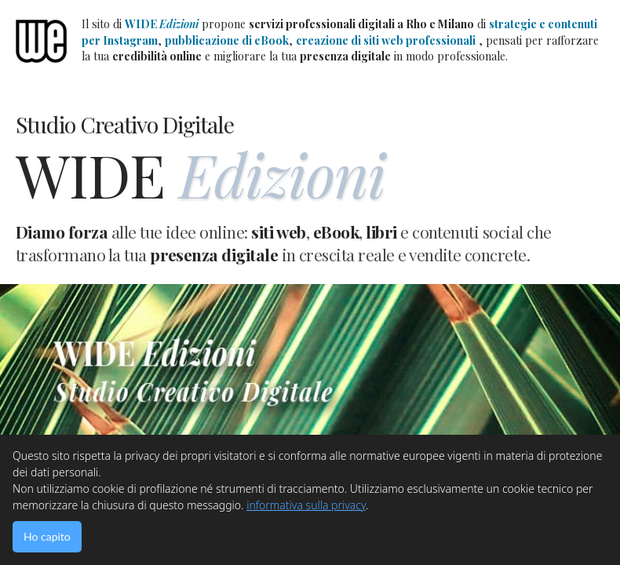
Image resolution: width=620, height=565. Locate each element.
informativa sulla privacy (306, 505)
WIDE (162, 23)
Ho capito (47, 536)
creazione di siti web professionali (386, 40)
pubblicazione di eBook (227, 40)
